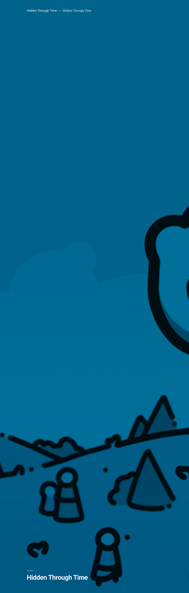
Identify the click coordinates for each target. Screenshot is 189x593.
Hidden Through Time (42, 10)
